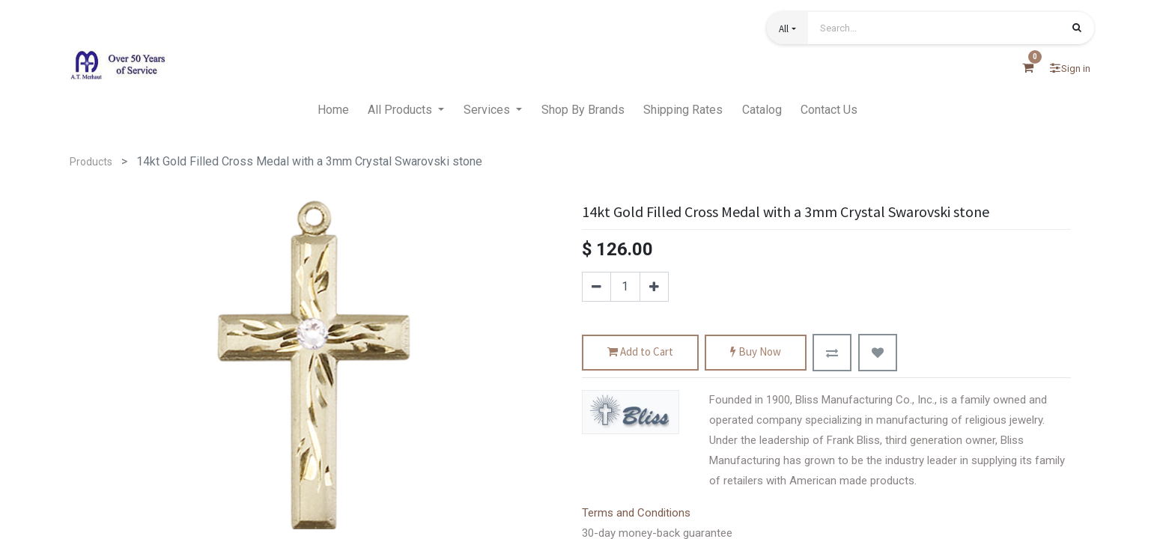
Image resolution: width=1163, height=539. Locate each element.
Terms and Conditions (636, 513)
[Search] (1076, 29)
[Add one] (654, 287)
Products (91, 162)
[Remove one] (596, 287)
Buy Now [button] (755, 352)
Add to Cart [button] (640, 352)
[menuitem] (333, 110)
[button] (787, 28)
